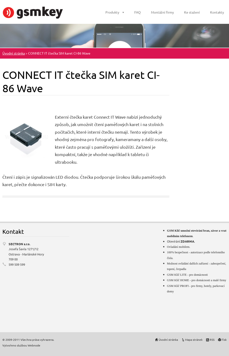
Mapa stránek (194, 339)
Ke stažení (192, 12)
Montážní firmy (162, 12)
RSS (212, 339)
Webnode (34, 345)
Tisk (224, 339)
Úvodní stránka (13, 53)
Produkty (112, 12)
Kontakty (217, 12)
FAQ (137, 12)
